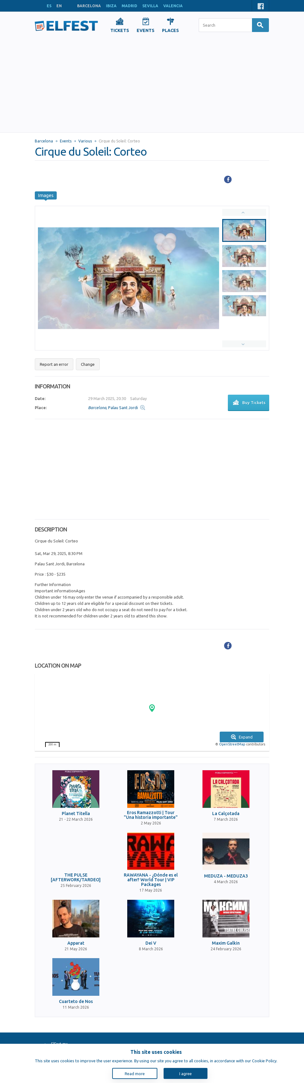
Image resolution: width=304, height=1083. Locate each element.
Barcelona (44, 141)
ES (49, 6)
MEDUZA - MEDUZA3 (226, 876)
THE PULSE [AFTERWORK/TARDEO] (76, 877)
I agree (185, 1073)
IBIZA (111, 6)
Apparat (75, 943)
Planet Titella (76, 813)
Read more (135, 1073)
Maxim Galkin (226, 943)
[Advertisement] (152, 85)
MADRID (129, 6)
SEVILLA (150, 6)
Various (85, 141)
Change (88, 364)
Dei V (150, 943)
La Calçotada (225, 813)
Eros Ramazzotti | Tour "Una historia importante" (151, 815)
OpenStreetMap (232, 744)
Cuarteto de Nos (76, 1001)
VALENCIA (173, 6)
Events (65, 141)
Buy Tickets (248, 403)
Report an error (54, 364)
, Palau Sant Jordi (113, 407)
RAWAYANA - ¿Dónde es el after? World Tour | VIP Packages (151, 880)
